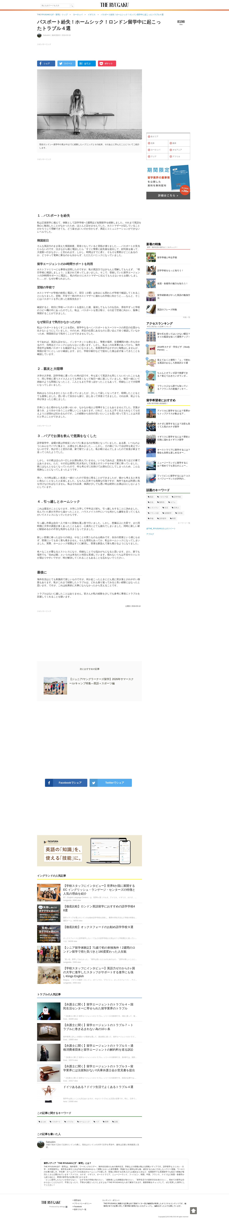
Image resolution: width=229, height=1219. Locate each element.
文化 (150, 502)
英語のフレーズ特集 (167, 309)
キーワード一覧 (184, 523)
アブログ (150, 534)
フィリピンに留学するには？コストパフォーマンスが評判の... (173, 477)
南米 (173, 143)
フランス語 (153, 513)
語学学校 (176, 497)
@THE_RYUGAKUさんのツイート (161, 528)
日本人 (175, 508)
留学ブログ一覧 (80, 1209)
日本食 (179, 513)
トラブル (68, 1122)
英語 (150, 497)
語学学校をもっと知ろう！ (170, 270)
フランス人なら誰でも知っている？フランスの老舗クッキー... (172, 387)
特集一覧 (186, 317)
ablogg (63, 1206)
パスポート (55, 1122)
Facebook (78, 1207)
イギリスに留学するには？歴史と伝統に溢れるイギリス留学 (173, 438)
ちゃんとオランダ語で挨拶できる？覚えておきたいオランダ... (172, 374)
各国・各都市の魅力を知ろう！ (172, 283)
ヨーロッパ (154, 150)
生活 (165, 508)
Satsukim (50, 1142)
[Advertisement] (89, 740)
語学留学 (161, 518)
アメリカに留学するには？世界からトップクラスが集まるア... (173, 412)
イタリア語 (162, 497)
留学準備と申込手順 (167, 257)
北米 (151, 143)
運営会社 (77, 1200)
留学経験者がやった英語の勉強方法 (173, 296)
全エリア (153, 136)
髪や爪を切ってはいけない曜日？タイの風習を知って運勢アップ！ (173, 335)
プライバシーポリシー (83, 1203)
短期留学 (167, 513)
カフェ (172, 502)
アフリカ (175, 156)
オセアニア (176, 150)
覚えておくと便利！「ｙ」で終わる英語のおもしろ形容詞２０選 (173, 361)
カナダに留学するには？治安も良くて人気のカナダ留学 (173, 425)
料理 (173, 518)
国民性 (160, 502)
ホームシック (83, 1122)
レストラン (153, 508)
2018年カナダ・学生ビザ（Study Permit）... (173, 348)
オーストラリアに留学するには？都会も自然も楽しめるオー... (173, 451)
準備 (150, 518)
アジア (152, 156)
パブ (96, 1122)
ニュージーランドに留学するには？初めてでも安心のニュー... (172, 464)
